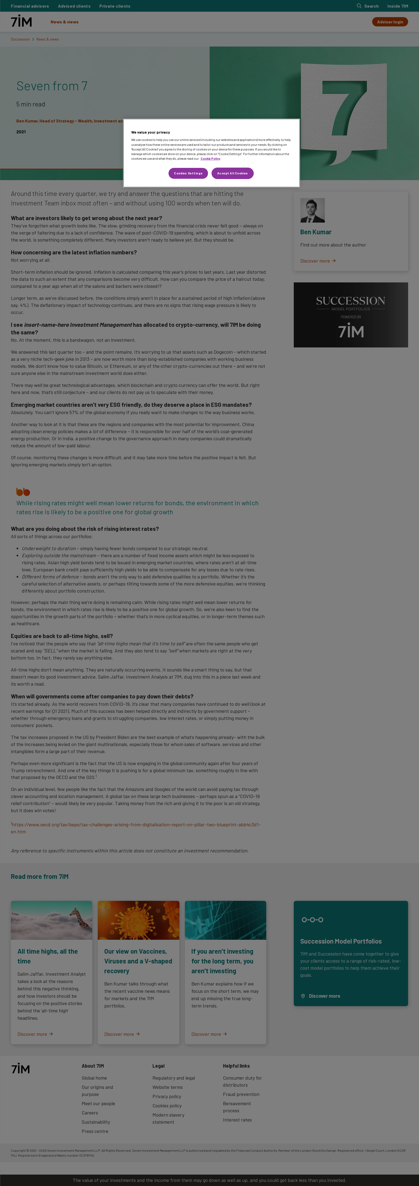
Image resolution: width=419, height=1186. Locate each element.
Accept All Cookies (232, 173)
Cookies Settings (188, 173)
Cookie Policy (211, 158)
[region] (211, 153)
